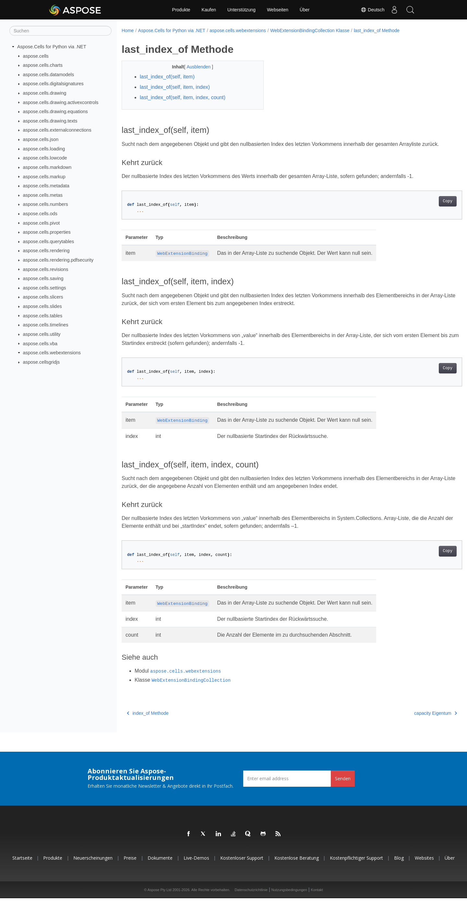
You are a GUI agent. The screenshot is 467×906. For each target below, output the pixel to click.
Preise (130, 866)
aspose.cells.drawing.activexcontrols (61, 102)
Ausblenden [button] (194, 66)
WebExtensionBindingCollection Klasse (309, 30)
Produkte (181, 9)
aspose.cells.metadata (46, 185)
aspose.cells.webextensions (52, 352)
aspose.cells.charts (43, 65)
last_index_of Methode (377, 30)
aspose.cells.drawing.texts (50, 121)
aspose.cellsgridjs (41, 362)
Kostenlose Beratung (296, 866)
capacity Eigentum (412, 721)
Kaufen (209, 9)
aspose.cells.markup (44, 176)
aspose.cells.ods (40, 213)
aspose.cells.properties (47, 232)
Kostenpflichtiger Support (356, 866)
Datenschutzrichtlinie (251, 898)
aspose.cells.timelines (45, 324)
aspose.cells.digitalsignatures (53, 83)
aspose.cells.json (41, 139)
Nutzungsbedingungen (289, 898)
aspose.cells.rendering (46, 250)
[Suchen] (60, 31)
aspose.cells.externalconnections (57, 130)
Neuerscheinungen (93, 866)
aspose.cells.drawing (44, 93)
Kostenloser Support (241, 866)
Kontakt (317, 898)
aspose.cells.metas (43, 195)
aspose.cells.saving (43, 278)
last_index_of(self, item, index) (175, 87)
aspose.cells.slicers (43, 297)
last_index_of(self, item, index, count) (182, 97)
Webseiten (277, 9)
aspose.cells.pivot (41, 222)
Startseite (22, 866)
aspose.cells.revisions (45, 269)
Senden (343, 786)
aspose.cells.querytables (48, 241)
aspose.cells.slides (42, 306)
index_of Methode (148, 721)
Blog (399, 866)
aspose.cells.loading (44, 148)
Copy (424, 209)
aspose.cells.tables (43, 315)
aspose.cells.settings (44, 287)
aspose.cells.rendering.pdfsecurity (58, 260)
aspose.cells (36, 55)
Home (128, 30)
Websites (424, 866)
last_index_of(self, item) (167, 76)
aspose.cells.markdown (47, 167)
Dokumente (160, 866)
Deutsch (372, 10)
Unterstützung (241, 9)
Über (304, 9)
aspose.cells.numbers (45, 204)
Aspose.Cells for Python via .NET (51, 46)
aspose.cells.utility (42, 334)
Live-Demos (196, 866)
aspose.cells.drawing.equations (55, 111)
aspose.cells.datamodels (48, 74)
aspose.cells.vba (40, 343)
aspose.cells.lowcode (45, 157)
